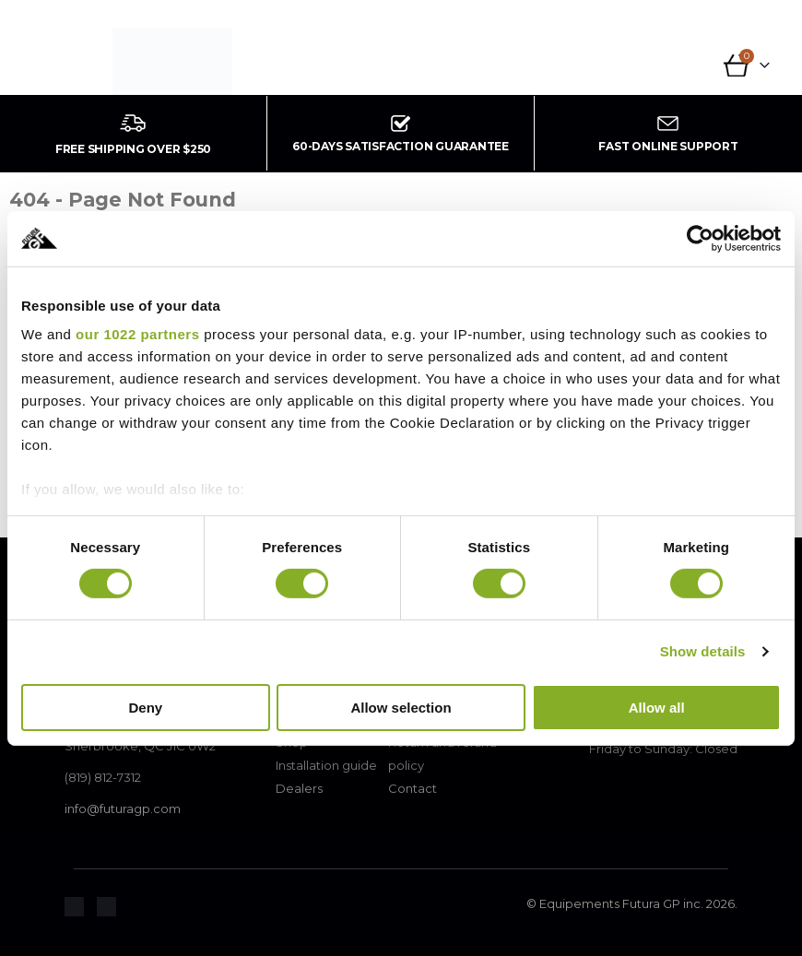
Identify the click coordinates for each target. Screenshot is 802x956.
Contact (412, 788)
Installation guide (326, 765)
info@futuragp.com (123, 808)
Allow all (657, 707)
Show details (703, 651)
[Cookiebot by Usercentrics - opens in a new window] (700, 238)
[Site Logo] (172, 61)
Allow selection (400, 707)
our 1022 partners (137, 334)
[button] (56, 68)
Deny (145, 707)
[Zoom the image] (74, 908)
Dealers (299, 788)
